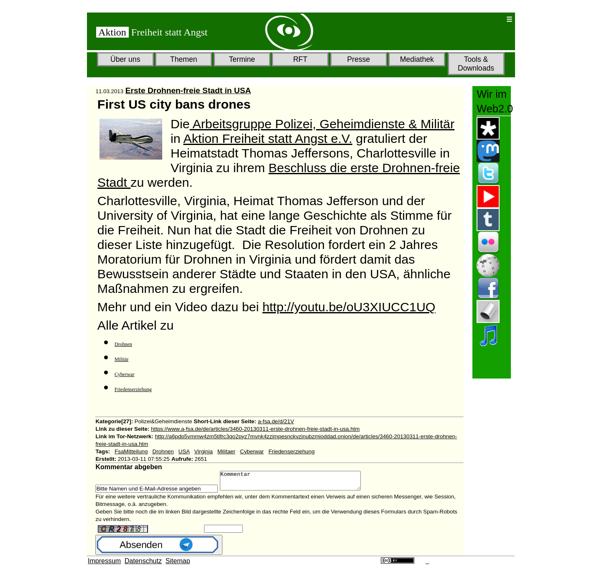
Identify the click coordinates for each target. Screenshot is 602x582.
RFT (300, 59)
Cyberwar (124, 374)
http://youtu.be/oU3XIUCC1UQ (349, 307)
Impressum (104, 564)
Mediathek (417, 59)
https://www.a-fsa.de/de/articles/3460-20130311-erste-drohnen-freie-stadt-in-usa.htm (255, 429)
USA (184, 451)
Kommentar (299, 482)
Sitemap (178, 564)
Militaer (226, 451)
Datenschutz (143, 564)
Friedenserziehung (133, 389)
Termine (242, 59)
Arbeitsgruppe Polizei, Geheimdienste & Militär (322, 124)
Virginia (203, 451)
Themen (183, 59)
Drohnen (123, 344)
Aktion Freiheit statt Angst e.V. (267, 138)
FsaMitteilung (131, 451)
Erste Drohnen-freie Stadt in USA (188, 90)
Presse (358, 59)
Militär (121, 359)
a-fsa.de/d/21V (276, 421)
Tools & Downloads (476, 63)
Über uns (125, 59)
